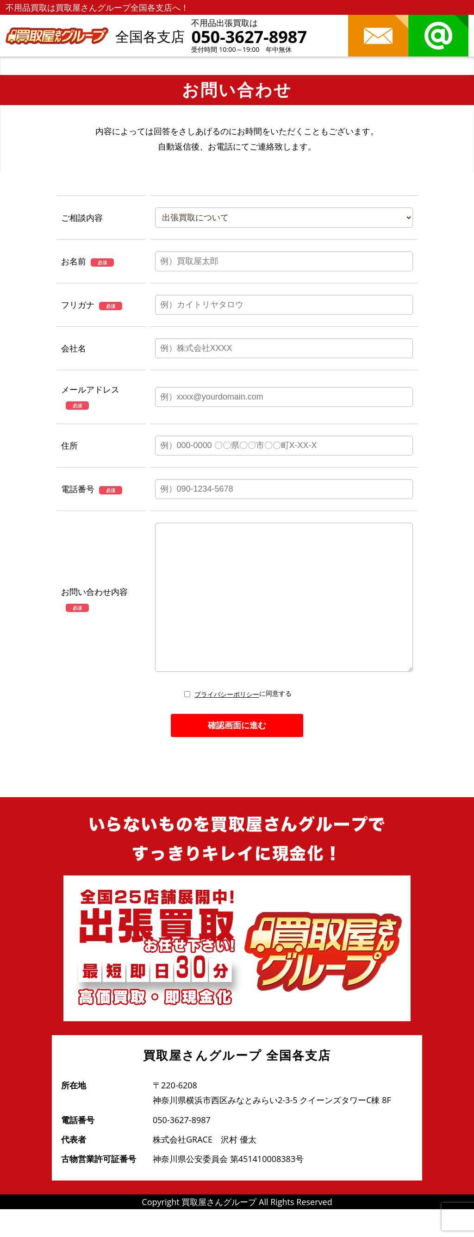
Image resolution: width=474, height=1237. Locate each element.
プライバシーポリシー (226, 722)
